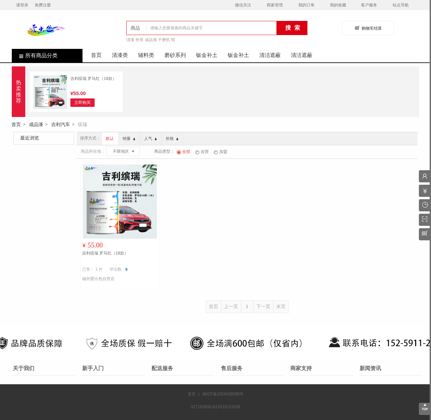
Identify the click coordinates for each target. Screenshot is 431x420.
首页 (96, 55)
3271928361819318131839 (215, 406)
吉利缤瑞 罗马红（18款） (93, 78)
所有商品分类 (35, 55)
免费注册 (43, 5)
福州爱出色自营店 (98, 278)
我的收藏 (338, 5)
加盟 (220, 151)
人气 (150, 138)
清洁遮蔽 (270, 55)
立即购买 (82, 102)
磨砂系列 (175, 55)
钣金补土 (207, 55)
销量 (129, 138)
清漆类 (120, 55)
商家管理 (275, 5)
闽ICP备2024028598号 (223, 394)
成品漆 (36, 124)
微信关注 (243, 5)
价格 (172, 138)
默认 (110, 138)
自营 (202, 151)
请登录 (22, 5)
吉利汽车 (60, 124)
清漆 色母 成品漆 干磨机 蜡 (150, 39)
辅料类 (146, 55)
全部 (183, 151)
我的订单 (306, 5)
